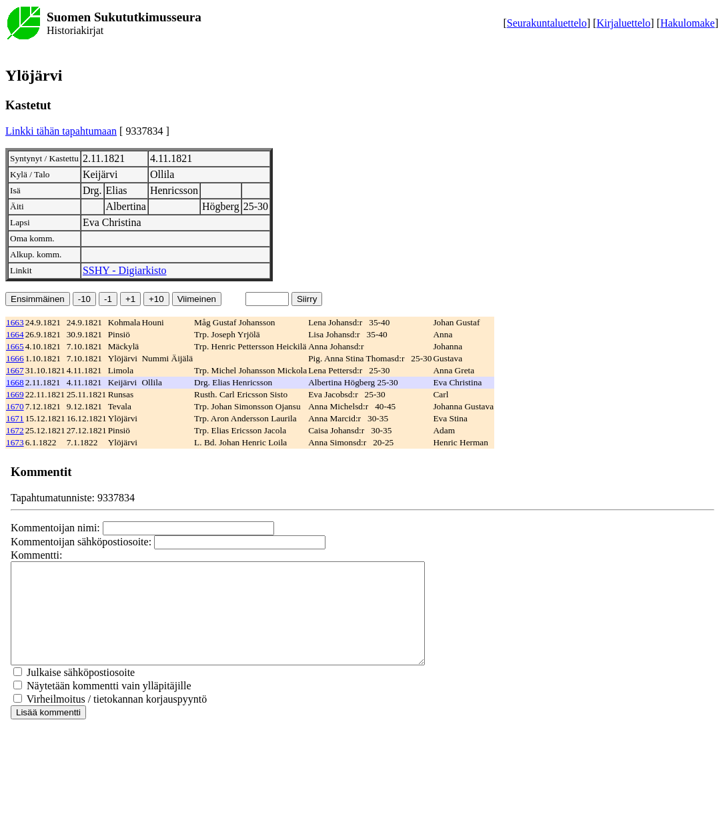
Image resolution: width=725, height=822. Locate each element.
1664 (15, 334)
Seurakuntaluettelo (547, 23)
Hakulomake (687, 23)
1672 (15, 430)
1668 (15, 382)
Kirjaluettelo (623, 23)
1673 (15, 442)
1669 (15, 394)
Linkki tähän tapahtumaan (61, 131)
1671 (15, 418)
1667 (15, 370)
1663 (15, 322)
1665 (15, 346)
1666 (15, 358)
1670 (15, 406)
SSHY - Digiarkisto (125, 270)
